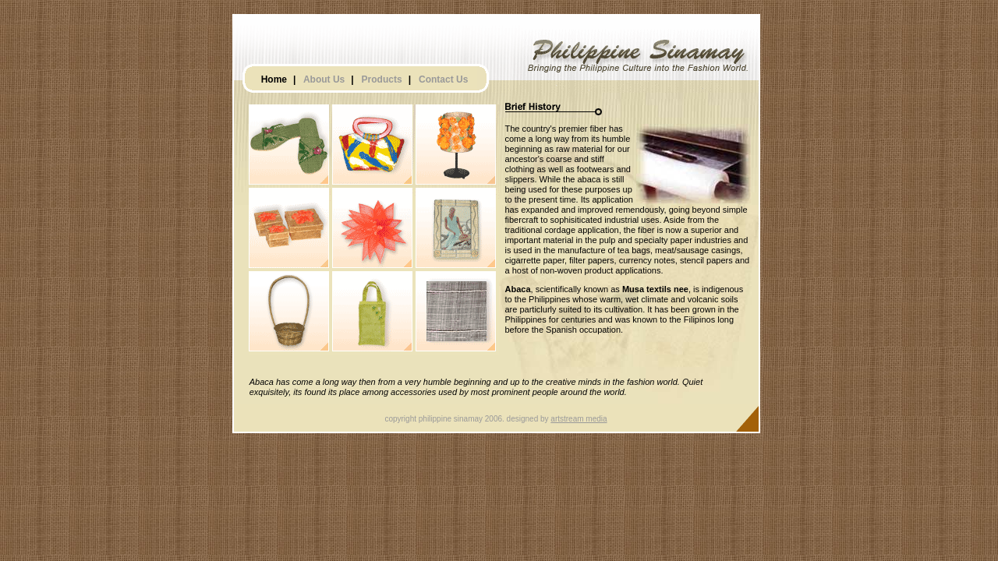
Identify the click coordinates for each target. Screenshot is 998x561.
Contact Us (443, 79)
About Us (324, 79)
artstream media (578, 419)
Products (382, 79)
